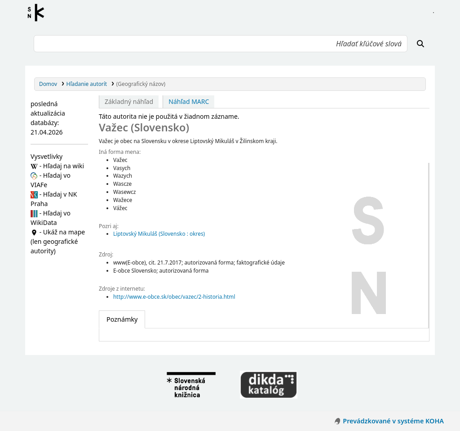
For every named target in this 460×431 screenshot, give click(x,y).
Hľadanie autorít (86, 83)
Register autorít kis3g (38, 13)
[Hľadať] (420, 43)
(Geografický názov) (140, 83)
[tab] (122, 319)
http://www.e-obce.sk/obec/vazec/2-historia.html (174, 296)
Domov (48, 83)
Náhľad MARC (188, 101)
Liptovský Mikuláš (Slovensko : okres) (159, 233)
